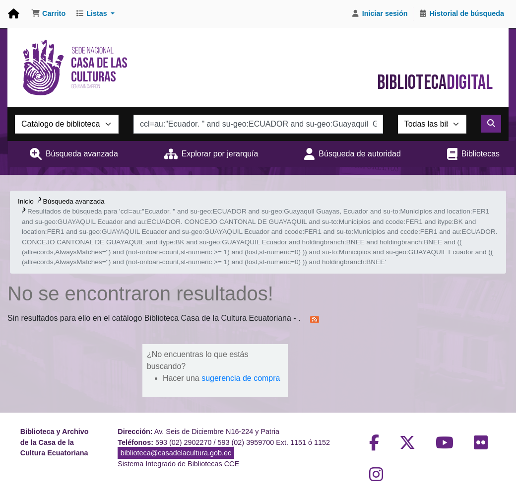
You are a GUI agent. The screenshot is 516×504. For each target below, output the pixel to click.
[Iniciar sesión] (379, 13)
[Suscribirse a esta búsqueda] (314, 318)
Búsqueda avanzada (82, 153)
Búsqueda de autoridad (359, 153)
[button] (48, 13)
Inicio (26, 201)
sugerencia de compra (240, 378)
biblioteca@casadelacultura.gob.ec (176, 453)
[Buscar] (491, 124)
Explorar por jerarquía (220, 153)
